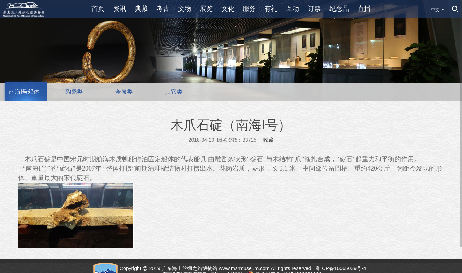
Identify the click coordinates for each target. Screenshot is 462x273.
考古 (162, 8)
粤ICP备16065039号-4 (341, 268)
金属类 (124, 92)
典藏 (141, 8)
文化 (227, 8)
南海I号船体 (24, 92)
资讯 (119, 8)
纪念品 (339, 8)
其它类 (173, 92)
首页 (97, 8)
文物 (184, 8)
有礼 (270, 8)
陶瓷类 (74, 92)
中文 (435, 9)
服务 (249, 8)
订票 (314, 8)
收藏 (268, 140)
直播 (364, 8)
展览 (206, 8)
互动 (292, 8)
